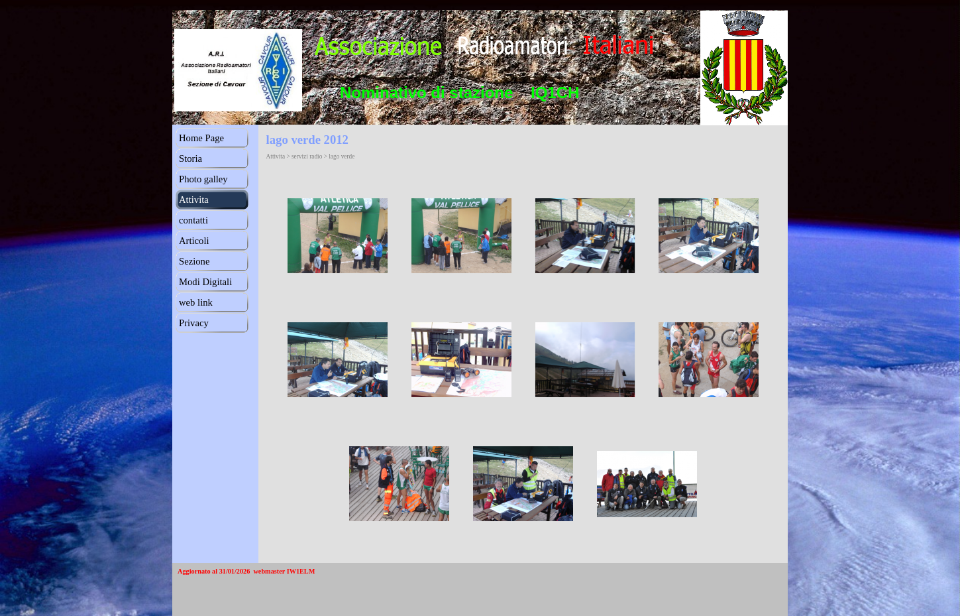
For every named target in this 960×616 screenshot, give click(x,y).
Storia (190, 158)
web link (196, 302)
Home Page (201, 138)
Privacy (194, 323)
